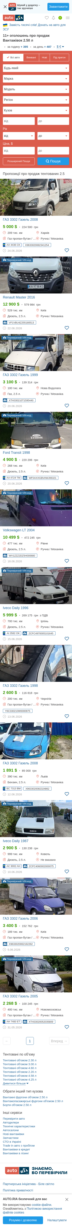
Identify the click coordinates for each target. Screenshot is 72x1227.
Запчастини (10, 1137)
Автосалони (11, 1130)
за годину (17, 46)
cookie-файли (41, 1204)
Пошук (53, 161)
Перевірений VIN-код (17, 260)
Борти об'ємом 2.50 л (17, 1105)
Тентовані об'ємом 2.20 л (19, 1071)
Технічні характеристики (19, 1126)
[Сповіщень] (53, 17)
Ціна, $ (8, 143)
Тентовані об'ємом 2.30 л (19, 1060)
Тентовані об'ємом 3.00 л (19, 1064)
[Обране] (46, 17)
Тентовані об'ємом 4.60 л (19, 1068)
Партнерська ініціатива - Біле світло (28, 1184)
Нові (44, 57)
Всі (15, 57)
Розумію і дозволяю (23, 1220)
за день (41, 46)
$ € (59, 46)
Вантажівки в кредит (16, 1149)
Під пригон (59, 57)
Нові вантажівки (13, 1134)
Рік (5, 128)
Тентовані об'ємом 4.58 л (19, 1075)
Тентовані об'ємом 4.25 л (19, 1079)
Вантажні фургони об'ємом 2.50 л (25, 1097)
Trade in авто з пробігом (19, 1145)
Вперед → (59, 1041)
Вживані (31, 57)
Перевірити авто (14, 1118)
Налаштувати (57, 1220)
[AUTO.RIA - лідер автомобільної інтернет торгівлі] (13, 18)
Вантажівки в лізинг (16, 1153)
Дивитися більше (14, 1083)
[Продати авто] (60, 17)
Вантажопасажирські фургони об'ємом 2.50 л (33, 1101)
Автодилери (11, 1122)
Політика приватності (18, 1190)
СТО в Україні (12, 1141)
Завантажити (58, 6)
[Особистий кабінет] (68, 17)
